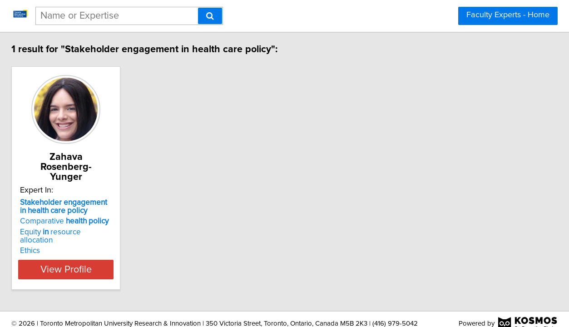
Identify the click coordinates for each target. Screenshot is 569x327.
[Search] (210, 16)
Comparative (65, 211)
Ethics (31, 232)
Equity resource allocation (68, 222)
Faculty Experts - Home (507, 15)
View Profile (78, 251)
